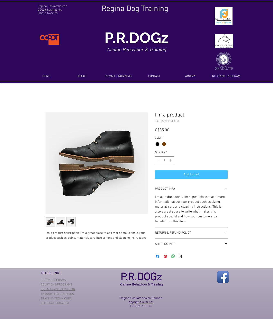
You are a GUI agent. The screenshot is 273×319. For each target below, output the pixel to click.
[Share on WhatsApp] (173, 256)
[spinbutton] (164, 160)
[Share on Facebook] (157, 256)
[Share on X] (181, 256)
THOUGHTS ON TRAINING (57, 294)
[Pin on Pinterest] (165, 256)
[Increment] (170, 160)
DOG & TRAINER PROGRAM (58, 289)
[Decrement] (158, 160)
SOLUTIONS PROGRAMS (56, 285)
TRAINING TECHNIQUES (56, 298)
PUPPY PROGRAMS (53, 280)
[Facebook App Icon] (223, 277)
